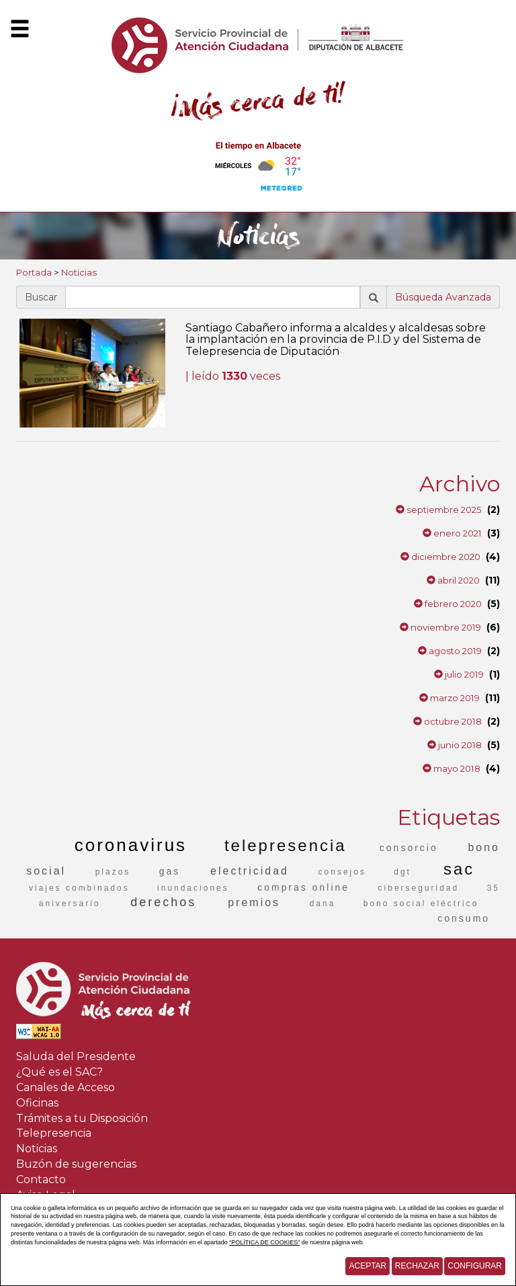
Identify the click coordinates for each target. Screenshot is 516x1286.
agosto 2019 (450, 650)
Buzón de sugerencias (76, 1164)
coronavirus (131, 845)
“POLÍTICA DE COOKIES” (264, 1242)
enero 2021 (452, 533)
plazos (113, 872)
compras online (303, 887)
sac (458, 869)
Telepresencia (53, 1133)
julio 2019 (459, 674)
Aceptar (367, 1266)
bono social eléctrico (421, 903)
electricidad (249, 871)
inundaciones (193, 888)
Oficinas (37, 1102)
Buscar (41, 297)
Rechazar (417, 1266)
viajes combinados (79, 888)
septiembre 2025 (439, 509)
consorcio (409, 847)
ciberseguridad (419, 888)
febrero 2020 (448, 603)
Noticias (79, 272)
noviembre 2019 (440, 627)
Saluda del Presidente (76, 1056)
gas (170, 871)
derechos (163, 902)
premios (254, 902)
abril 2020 (453, 580)
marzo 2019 (449, 697)
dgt (402, 872)
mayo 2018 (451, 768)
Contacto (41, 1179)
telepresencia (285, 845)
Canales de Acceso (65, 1087)
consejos (342, 872)
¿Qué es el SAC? (59, 1072)
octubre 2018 (447, 721)
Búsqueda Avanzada (443, 297)
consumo (463, 918)
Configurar (474, 1266)
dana (323, 903)
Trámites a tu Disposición (82, 1118)
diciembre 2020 (440, 556)
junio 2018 (454, 744)
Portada (34, 272)
